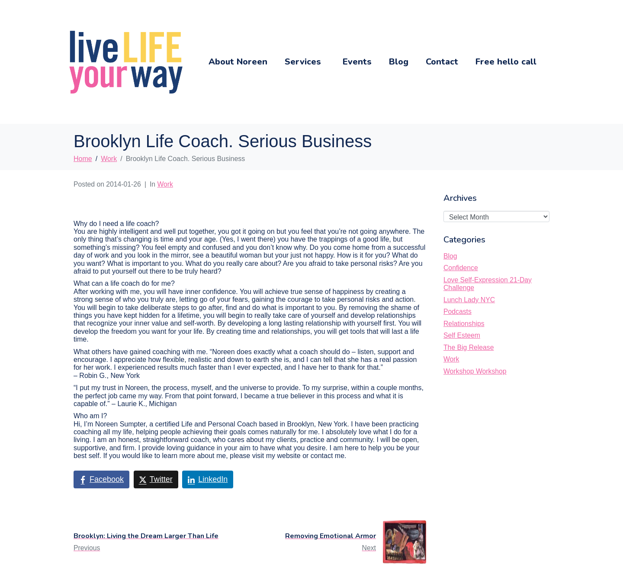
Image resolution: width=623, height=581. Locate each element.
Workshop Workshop (475, 371)
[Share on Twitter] (156, 480)
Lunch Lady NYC (469, 299)
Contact (442, 62)
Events (357, 62)
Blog (398, 62)
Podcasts (457, 311)
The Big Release (468, 347)
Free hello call (505, 62)
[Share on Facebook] (101, 480)
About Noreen (238, 62)
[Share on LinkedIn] (207, 480)
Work (165, 184)
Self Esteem (461, 335)
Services (303, 62)
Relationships (464, 323)
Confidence (460, 267)
